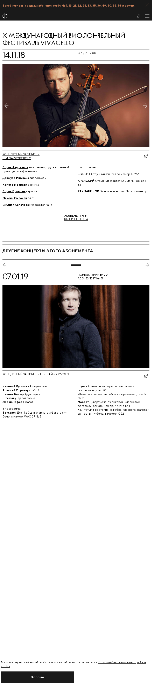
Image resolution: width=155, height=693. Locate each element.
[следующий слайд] (147, 265)
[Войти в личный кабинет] (138, 16)
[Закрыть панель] (147, 5)
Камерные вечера (76, 217)
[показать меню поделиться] (145, 156)
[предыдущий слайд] (4, 265)
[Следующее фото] (145, 105)
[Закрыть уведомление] (38, 677)
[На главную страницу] (65, 16)
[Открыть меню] (147, 16)
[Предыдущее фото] (6, 105)
